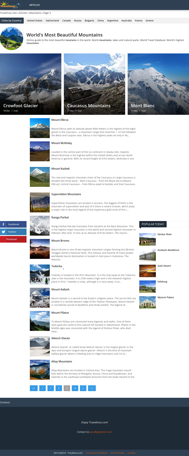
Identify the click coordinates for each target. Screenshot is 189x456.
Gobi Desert (164, 266)
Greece (150, 20)
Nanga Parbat (60, 217)
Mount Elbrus (59, 119)
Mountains (35, 13)
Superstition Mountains (66, 194)
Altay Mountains (61, 361)
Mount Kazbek (60, 168)
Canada (66, 20)
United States (34, 20)
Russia (77, 20)
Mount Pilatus (60, 312)
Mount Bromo (60, 240)
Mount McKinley (61, 143)
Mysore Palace (166, 297)
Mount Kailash (60, 289)
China (100, 20)
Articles (34, 4)
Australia (127, 20)
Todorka (56, 266)
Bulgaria (89, 20)
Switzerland (52, 20)
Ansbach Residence (168, 250)
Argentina (112, 20)
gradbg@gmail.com (101, 431)
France (138, 20)
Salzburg (162, 281)
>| (92, 388)
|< (33, 388)
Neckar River (165, 234)
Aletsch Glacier (60, 338)
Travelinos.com (8, 13)
